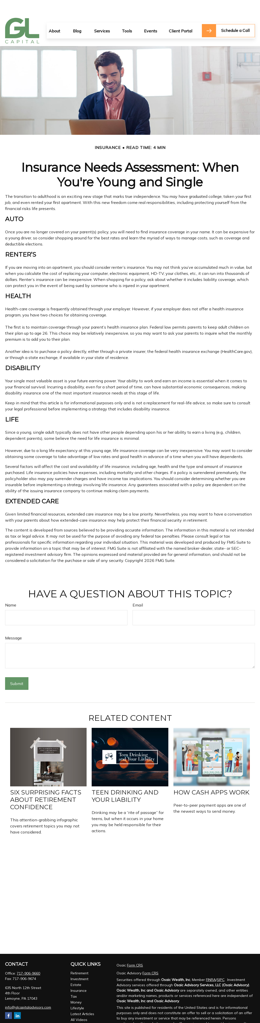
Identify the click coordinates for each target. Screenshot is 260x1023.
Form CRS (135, 950)
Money (76, 987)
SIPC (220, 964)
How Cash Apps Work (211, 777)
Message (13, 622)
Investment (79, 963)
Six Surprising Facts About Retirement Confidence (45, 784)
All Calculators (82, 1010)
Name (10, 589)
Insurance (79, 975)
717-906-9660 (28, 958)
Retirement (79, 958)
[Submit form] (16, 668)
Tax (74, 981)
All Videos (79, 1004)
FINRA (211, 964)
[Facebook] (8, 1000)
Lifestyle (77, 993)
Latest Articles (82, 998)
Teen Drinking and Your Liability (125, 780)
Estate (76, 969)
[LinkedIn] (17, 1000)
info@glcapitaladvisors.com (28, 992)
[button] (54, 15)
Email (138, 589)
